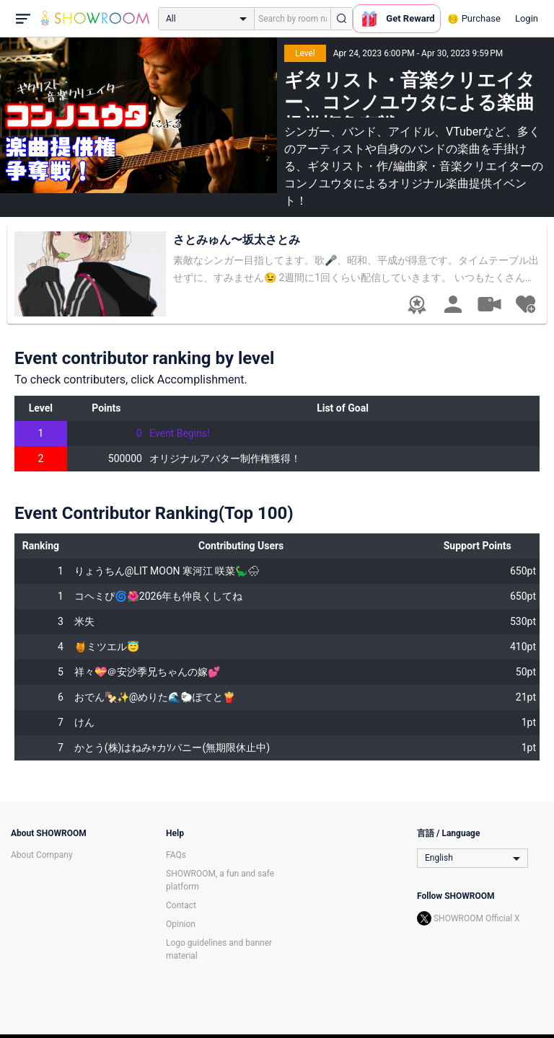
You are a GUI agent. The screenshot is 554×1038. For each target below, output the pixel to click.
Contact (181, 905)
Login (526, 18)
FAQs (176, 855)
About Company (42, 855)
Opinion (180, 924)
